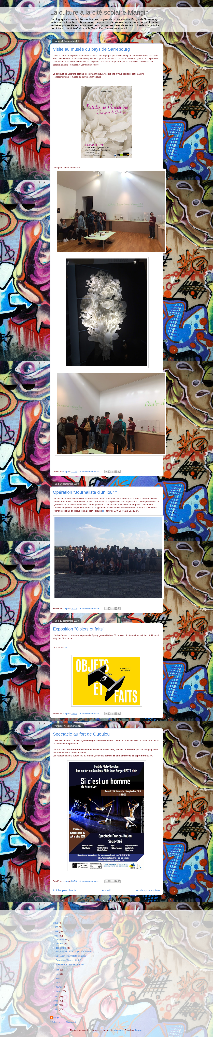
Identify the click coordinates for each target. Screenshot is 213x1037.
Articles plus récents (65, 890)
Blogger (139, 1030)
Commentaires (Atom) (113, 901)
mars (59, 982)
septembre (61, 948)
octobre (60, 943)
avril (58, 978)
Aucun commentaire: (89, 471)
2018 (56, 935)
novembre (61, 939)
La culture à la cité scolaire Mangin (99, 12)
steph (56, 1017)
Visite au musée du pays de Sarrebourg (91, 49)
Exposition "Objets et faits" (78, 628)
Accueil (106, 890)
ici (103, 511)
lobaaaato (118, 1030)
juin (58, 969)
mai (58, 974)
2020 (56, 927)
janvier (59, 991)
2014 (56, 1009)
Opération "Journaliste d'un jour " (85, 492)
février (59, 987)
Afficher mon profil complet (63, 1022)
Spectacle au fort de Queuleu (81, 734)
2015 (56, 1005)
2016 (56, 1000)
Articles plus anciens (148, 890)
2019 (56, 931)
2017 (56, 996)
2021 (56, 923)
